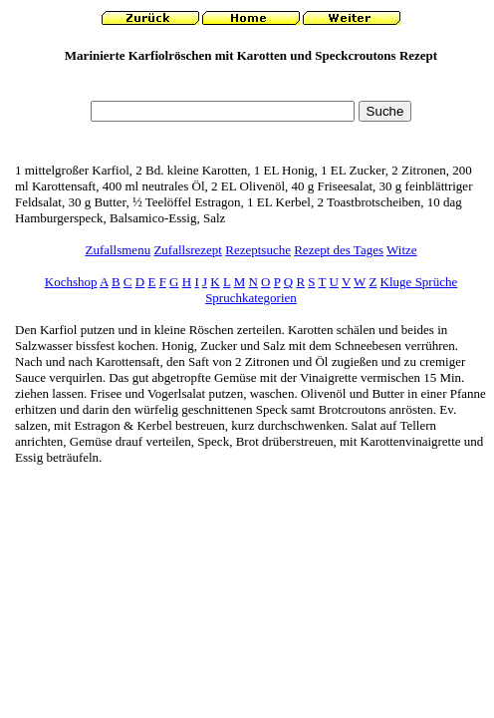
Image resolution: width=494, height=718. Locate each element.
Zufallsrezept (187, 249)
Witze (401, 249)
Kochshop (71, 281)
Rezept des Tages (338, 249)
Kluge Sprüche (419, 281)
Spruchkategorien (251, 297)
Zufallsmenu (117, 249)
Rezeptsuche (258, 249)
